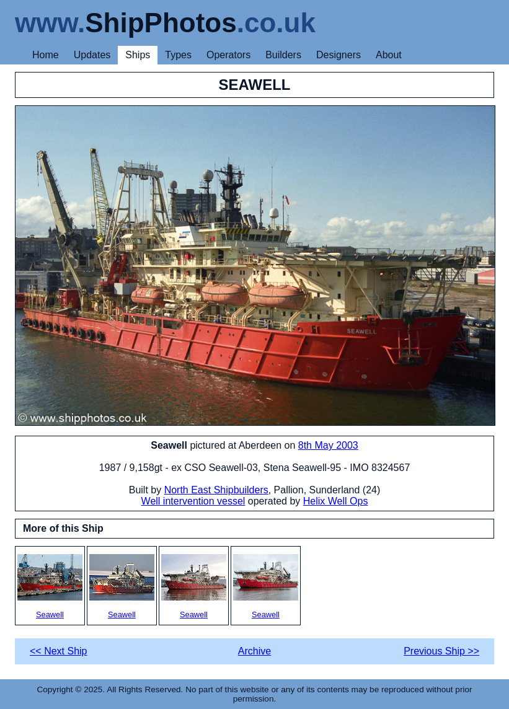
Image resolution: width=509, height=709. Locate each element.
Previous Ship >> (441, 651)
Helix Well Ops (335, 501)
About (389, 55)
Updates (92, 55)
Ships (137, 55)
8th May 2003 (328, 445)
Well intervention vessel (193, 501)
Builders (283, 55)
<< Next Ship (58, 651)
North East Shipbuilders (216, 490)
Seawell (49, 586)
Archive (254, 651)
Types (178, 55)
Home (45, 55)
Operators (228, 55)
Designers (338, 55)
